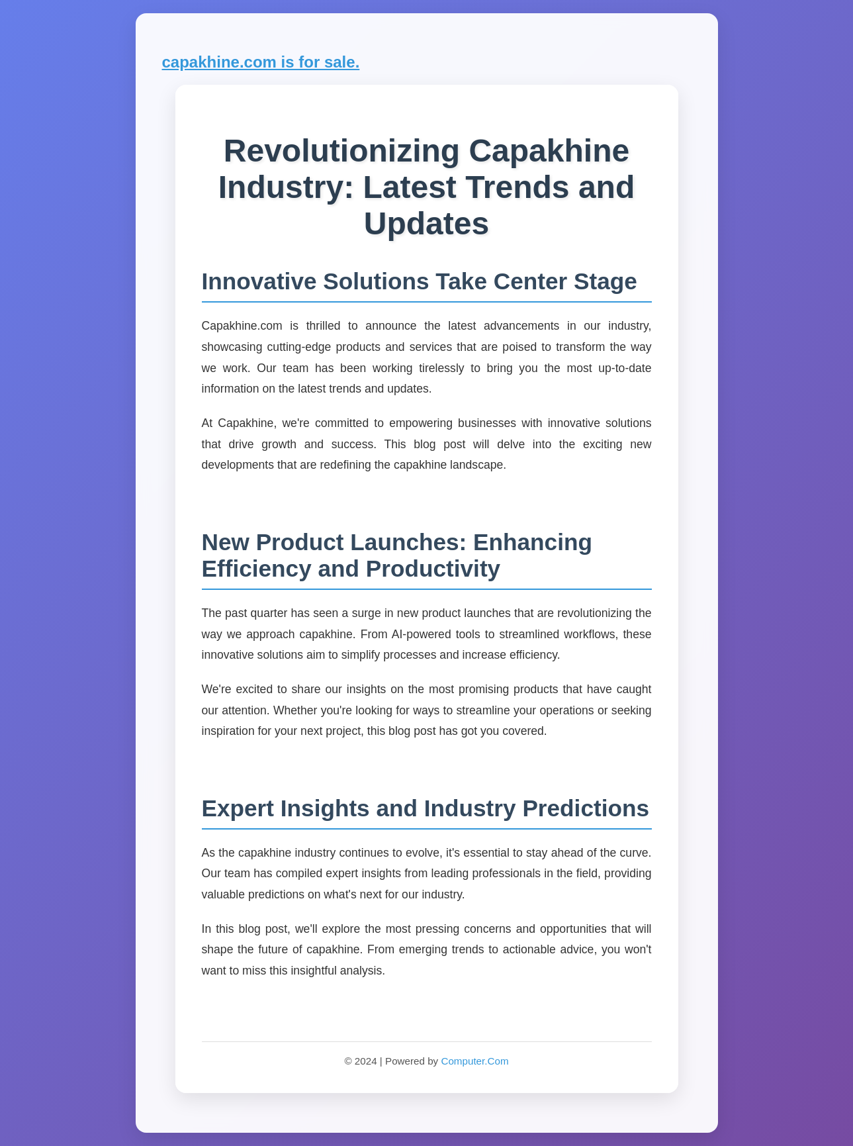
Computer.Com (474, 1061)
